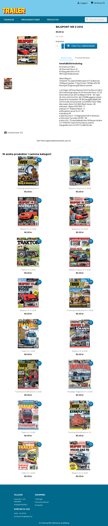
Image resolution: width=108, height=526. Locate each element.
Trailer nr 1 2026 (28, 473)
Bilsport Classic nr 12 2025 (80, 188)
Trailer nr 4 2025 (28, 351)
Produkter (53, 19)
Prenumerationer (30, 19)
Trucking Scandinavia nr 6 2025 (79, 310)
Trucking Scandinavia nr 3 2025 (28, 392)
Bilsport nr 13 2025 (28, 310)
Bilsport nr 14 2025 (28, 229)
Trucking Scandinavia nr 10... (80, 432)
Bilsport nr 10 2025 (80, 229)
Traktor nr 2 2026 (28, 270)
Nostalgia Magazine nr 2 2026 (79, 392)
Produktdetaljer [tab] (82, 58)
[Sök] (96, 19)
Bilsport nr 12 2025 (80, 473)
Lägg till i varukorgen (81, 46)
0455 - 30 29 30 (20, 513)
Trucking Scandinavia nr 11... (28, 188)
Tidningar (8, 19)
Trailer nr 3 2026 (28, 432)
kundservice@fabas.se (23, 516)
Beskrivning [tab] (66, 58)
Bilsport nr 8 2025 (80, 351)
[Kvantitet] (58, 46)
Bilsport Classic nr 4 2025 (80, 270)
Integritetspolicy (20, 504)
